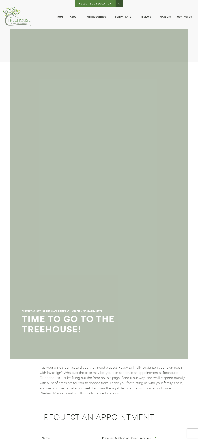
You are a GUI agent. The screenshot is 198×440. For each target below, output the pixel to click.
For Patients (124, 16)
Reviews (147, 16)
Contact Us (186, 16)
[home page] (17, 16)
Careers (165, 16)
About (75, 16)
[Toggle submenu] (79, 17)
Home (60, 16)
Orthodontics (98, 16)
